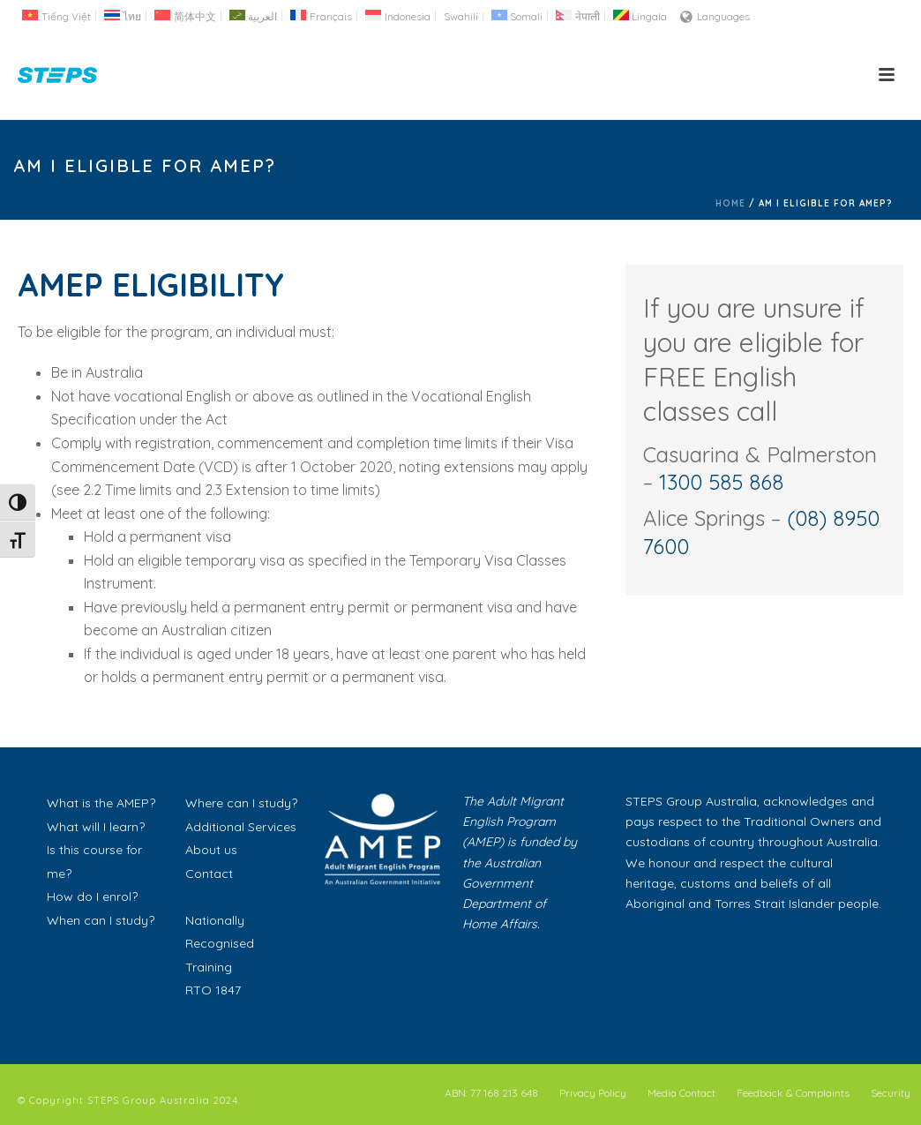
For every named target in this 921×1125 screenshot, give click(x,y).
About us (211, 850)
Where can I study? (241, 803)
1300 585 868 (721, 482)
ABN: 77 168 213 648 (491, 1092)
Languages (715, 16)
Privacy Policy (592, 1092)
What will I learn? (96, 827)
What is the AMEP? (101, 803)
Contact (209, 873)
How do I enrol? (92, 896)
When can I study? (100, 920)
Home (730, 203)
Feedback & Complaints (793, 1092)
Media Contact (681, 1092)
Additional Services (240, 827)
